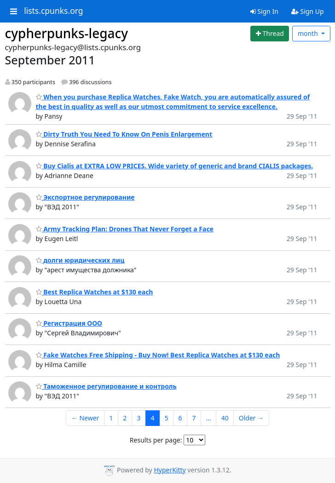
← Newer (85, 418)
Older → (251, 418)
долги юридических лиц (80, 260)
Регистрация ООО (69, 323)
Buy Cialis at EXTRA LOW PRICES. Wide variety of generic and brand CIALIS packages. (174, 165)
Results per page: (156, 440)
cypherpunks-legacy (66, 33)
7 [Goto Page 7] (194, 418)
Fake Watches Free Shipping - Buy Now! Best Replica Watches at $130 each (158, 355)
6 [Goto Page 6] (180, 418)
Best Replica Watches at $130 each (94, 292)
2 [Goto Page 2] (125, 418)
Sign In (264, 11)
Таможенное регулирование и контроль (106, 386)
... (208, 418)
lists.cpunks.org (53, 11)
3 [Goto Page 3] (138, 418)
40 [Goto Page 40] (225, 418)
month (309, 33)
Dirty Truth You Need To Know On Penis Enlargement (124, 134)
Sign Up (307, 11)
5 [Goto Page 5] (166, 418)
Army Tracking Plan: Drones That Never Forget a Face (125, 228)
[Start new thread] (269, 33)
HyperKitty (169, 470)
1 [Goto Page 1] (111, 418)
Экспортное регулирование (85, 197)
